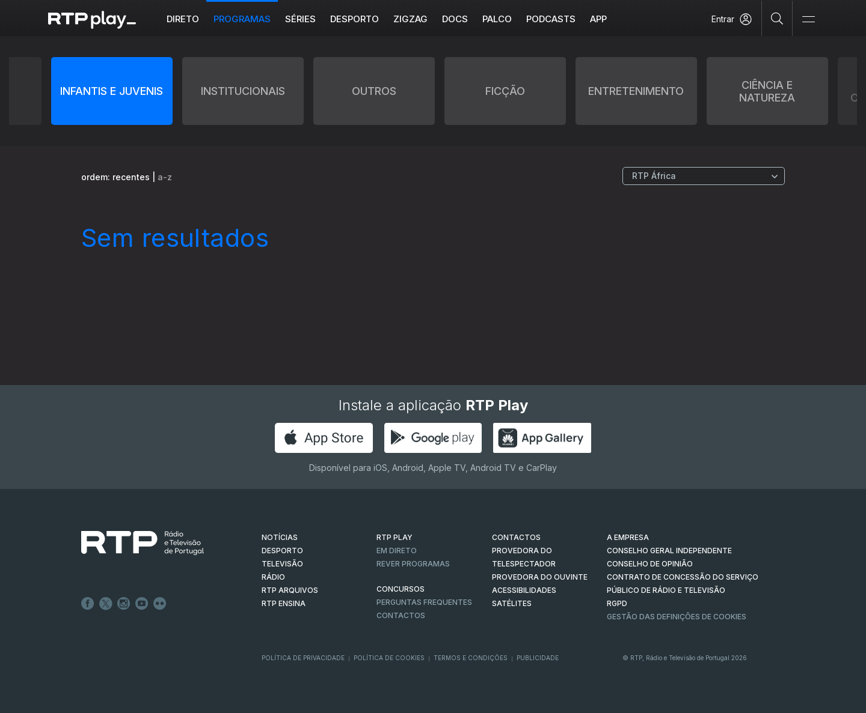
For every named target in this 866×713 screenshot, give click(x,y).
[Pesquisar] (777, 18)
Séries (300, 19)
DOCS (455, 19)
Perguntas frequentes (424, 602)
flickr (160, 603)
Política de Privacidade (303, 657)
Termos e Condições (471, 657)
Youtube (142, 603)
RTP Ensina (284, 603)
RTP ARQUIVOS (290, 590)
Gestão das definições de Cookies (676, 616)
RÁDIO (273, 576)
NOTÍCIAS (280, 537)
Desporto (354, 19)
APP (598, 19)
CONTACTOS (516, 537)
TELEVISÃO (282, 563)
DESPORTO (282, 550)
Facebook (87, 603)
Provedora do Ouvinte (540, 576)
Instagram (124, 603)
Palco (497, 19)
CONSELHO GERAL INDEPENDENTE (669, 550)
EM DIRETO (396, 550)
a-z (165, 177)
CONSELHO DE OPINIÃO (650, 563)
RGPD (617, 603)
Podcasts (551, 19)
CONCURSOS (400, 588)
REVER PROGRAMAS (413, 563)
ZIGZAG (410, 19)
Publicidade (538, 657)
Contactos (400, 615)
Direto (183, 19)
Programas (242, 19)
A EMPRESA (628, 537)
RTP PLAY (394, 537)
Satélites (512, 603)
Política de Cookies (389, 657)
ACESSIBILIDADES (524, 590)
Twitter (105, 603)
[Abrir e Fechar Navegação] (808, 19)
